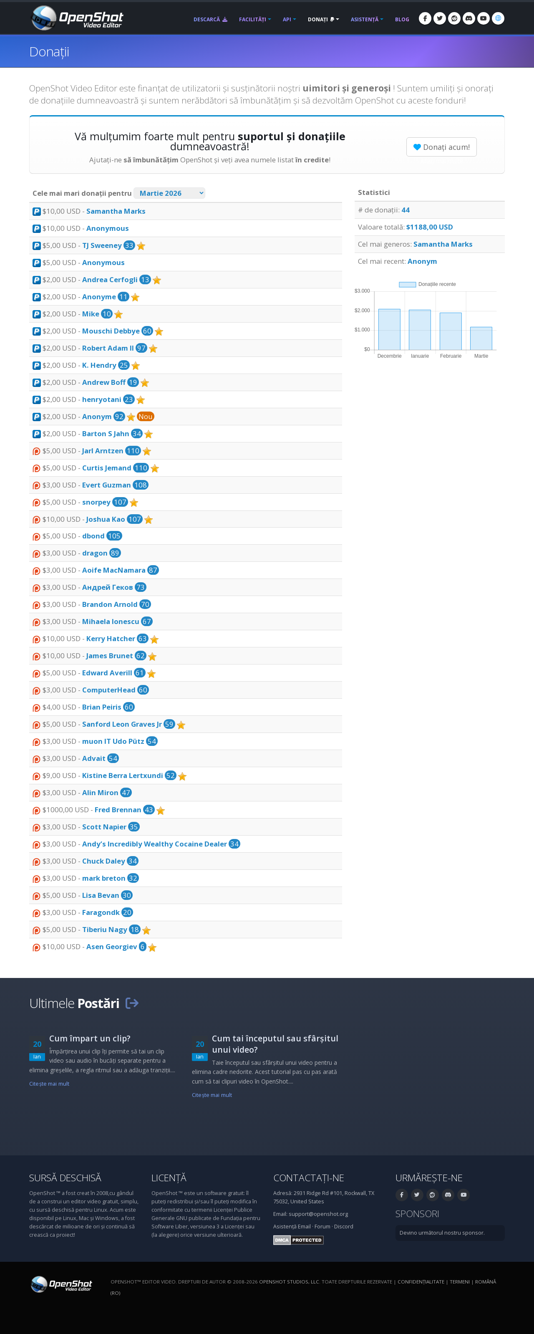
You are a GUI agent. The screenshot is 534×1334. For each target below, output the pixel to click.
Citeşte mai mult (49, 1083)
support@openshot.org (318, 1214)
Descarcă (210, 19)
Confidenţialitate (421, 1281)
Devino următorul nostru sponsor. (442, 1232)
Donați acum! (441, 147)
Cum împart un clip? (90, 1038)
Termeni (460, 1281)
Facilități (252, 19)
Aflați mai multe (442, 161)
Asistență (364, 19)
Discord (343, 1226)
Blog (402, 19)
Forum (322, 1226)
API (287, 19)
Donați (321, 19)
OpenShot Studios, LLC (289, 1281)
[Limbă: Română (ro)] (498, 18)
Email (304, 1226)
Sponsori (417, 1213)
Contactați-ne (308, 1177)
